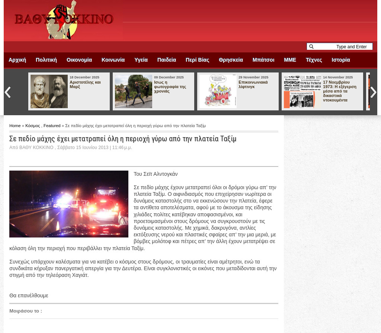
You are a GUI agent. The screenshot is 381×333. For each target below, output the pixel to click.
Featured (53, 125)
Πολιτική (46, 60)
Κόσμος (33, 125)
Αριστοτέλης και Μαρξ (85, 84)
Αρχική (17, 60)
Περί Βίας (197, 60)
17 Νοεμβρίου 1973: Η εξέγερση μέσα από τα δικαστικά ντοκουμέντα (339, 91)
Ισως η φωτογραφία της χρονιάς (170, 86)
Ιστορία (341, 60)
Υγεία (141, 60)
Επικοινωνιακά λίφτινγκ (253, 84)
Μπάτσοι (263, 60)
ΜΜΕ (290, 60)
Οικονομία (79, 60)
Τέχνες (314, 60)
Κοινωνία (113, 60)
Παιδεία (166, 60)
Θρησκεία (231, 60)
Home (15, 125)
